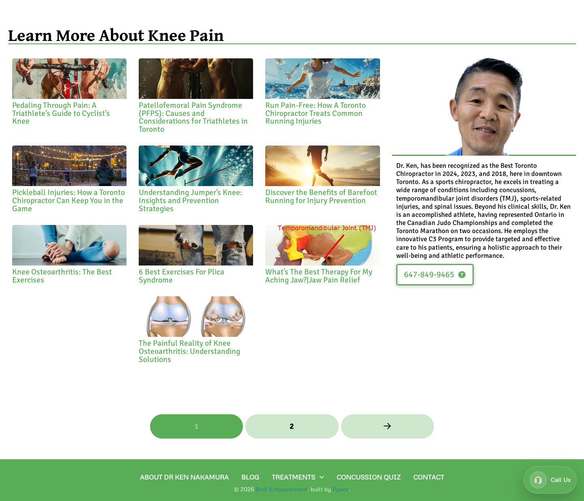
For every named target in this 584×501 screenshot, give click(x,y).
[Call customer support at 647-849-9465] (550, 480)
